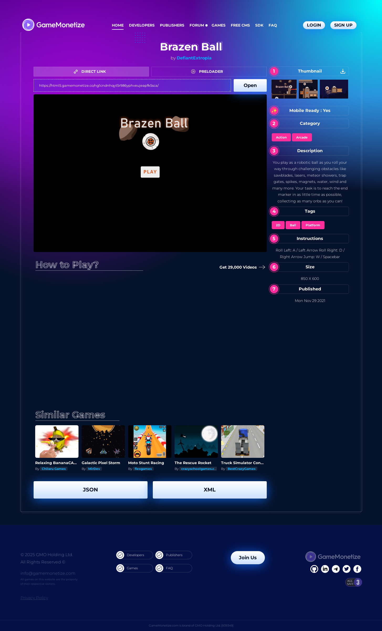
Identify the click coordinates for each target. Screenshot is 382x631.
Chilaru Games (54, 469)
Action (281, 137)
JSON (90, 489)
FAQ (273, 25)
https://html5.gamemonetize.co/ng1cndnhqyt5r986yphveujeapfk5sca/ (132, 85)
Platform (313, 225)
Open (250, 85)
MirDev (94, 469)
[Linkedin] (336, 569)
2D (278, 225)
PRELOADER (208, 71)
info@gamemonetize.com (47, 573)
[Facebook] (314, 569)
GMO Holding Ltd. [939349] (214, 625)
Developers (142, 25)
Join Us (248, 558)
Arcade (302, 137)
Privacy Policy (34, 597)
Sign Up (343, 25)
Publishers (172, 25)
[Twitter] (346, 569)
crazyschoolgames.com (200, 469)
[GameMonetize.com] (53, 25)
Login (314, 25)
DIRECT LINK (91, 71)
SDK (259, 25)
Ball (293, 225)
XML (210, 489)
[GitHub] (357, 569)
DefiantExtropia (194, 57)
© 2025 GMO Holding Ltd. (46, 554)
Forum (197, 25)
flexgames (143, 469)
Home (118, 25)
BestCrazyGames (241, 469)
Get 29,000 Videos (241, 267)
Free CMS (240, 25)
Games (219, 25)
